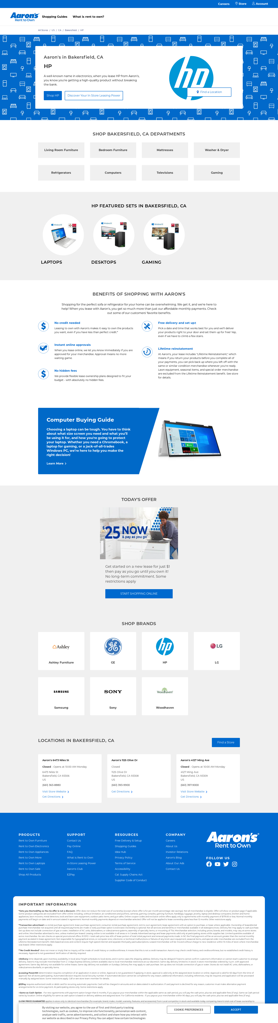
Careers (224, 4)
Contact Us (74, 846)
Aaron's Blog (174, 863)
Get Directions (51, 802)
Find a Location (209, 92)
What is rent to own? (88, 16)
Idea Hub (120, 858)
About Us (171, 852)
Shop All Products (30, 880)
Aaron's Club (75, 875)
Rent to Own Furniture (33, 846)
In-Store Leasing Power (81, 869)
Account (260, 4)
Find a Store (225, 748)
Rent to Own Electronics (34, 852)
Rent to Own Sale (29, 875)
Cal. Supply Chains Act (129, 880)
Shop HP (53, 95)
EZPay (71, 880)
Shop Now (48, 272)
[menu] (139, 13)
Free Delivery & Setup (128, 846)
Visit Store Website (54, 797)
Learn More (55, 469)
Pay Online (73, 852)
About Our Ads (175, 869)
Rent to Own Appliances (34, 858)
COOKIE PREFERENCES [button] (188, 1009)
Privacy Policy (123, 863)
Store (240, 4)
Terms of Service (125, 869)
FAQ (70, 858)
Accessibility (122, 875)
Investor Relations (177, 858)
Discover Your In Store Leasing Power (94, 95)
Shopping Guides (54, 16)
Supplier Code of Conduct (131, 886)
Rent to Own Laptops (32, 869)
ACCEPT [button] (236, 1009)
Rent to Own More (30, 863)
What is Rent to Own (80, 863)
